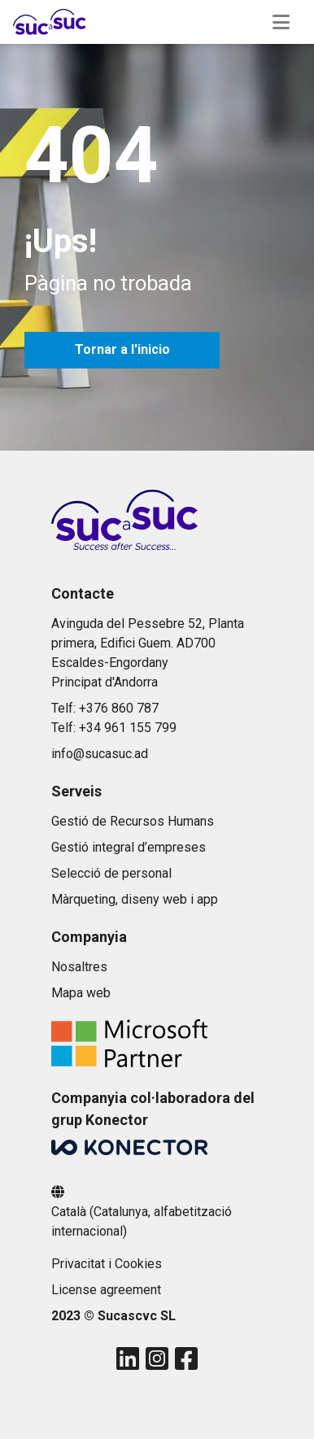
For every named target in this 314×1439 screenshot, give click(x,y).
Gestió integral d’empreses (128, 847)
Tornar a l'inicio (122, 349)
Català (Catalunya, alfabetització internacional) (141, 1221)
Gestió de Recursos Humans (132, 821)
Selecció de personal (111, 873)
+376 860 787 (119, 708)
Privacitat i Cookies (106, 1263)
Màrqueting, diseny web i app (134, 899)
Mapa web (81, 993)
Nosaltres (79, 967)
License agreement (106, 1289)
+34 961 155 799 (128, 727)
